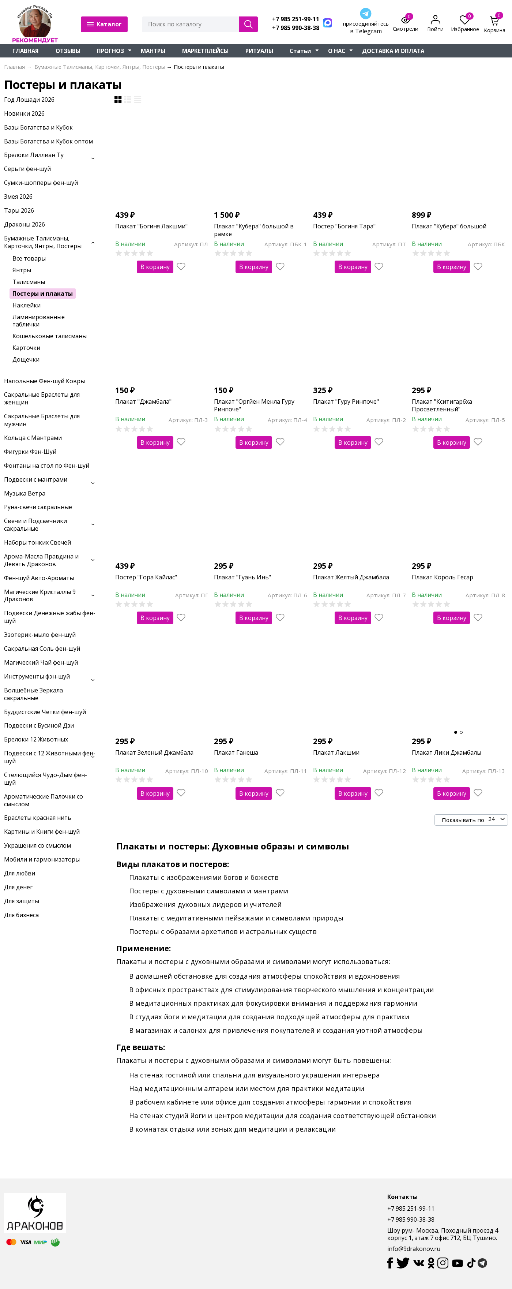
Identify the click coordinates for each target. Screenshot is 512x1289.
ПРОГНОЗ (110, 51)
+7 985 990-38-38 (295, 28)
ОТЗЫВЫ (68, 51)
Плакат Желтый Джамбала (351, 577)
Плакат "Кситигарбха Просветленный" (442, 405)
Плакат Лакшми (336, 752)
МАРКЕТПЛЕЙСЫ (205, 51)
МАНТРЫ (153, 51)
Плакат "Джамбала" (143, 401)
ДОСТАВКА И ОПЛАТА (393, 51)
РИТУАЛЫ (259, 51)
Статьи (300, 51)
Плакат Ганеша (236, 752)
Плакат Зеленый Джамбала (154, 752)
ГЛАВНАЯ (25, 51)
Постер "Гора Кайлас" (146, 577)
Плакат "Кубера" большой (449, 226)
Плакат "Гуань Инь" (242, 577)
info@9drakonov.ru (413, 1249)
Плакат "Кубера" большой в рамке (254, 230)
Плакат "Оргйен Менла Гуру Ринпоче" (254, 405)
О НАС (336, 51)
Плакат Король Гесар (442, 577)
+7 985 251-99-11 (295, 19)
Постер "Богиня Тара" (344, 226)
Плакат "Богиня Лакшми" (151, 226)
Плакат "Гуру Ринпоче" (346, 401)
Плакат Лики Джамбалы (446, 752)
